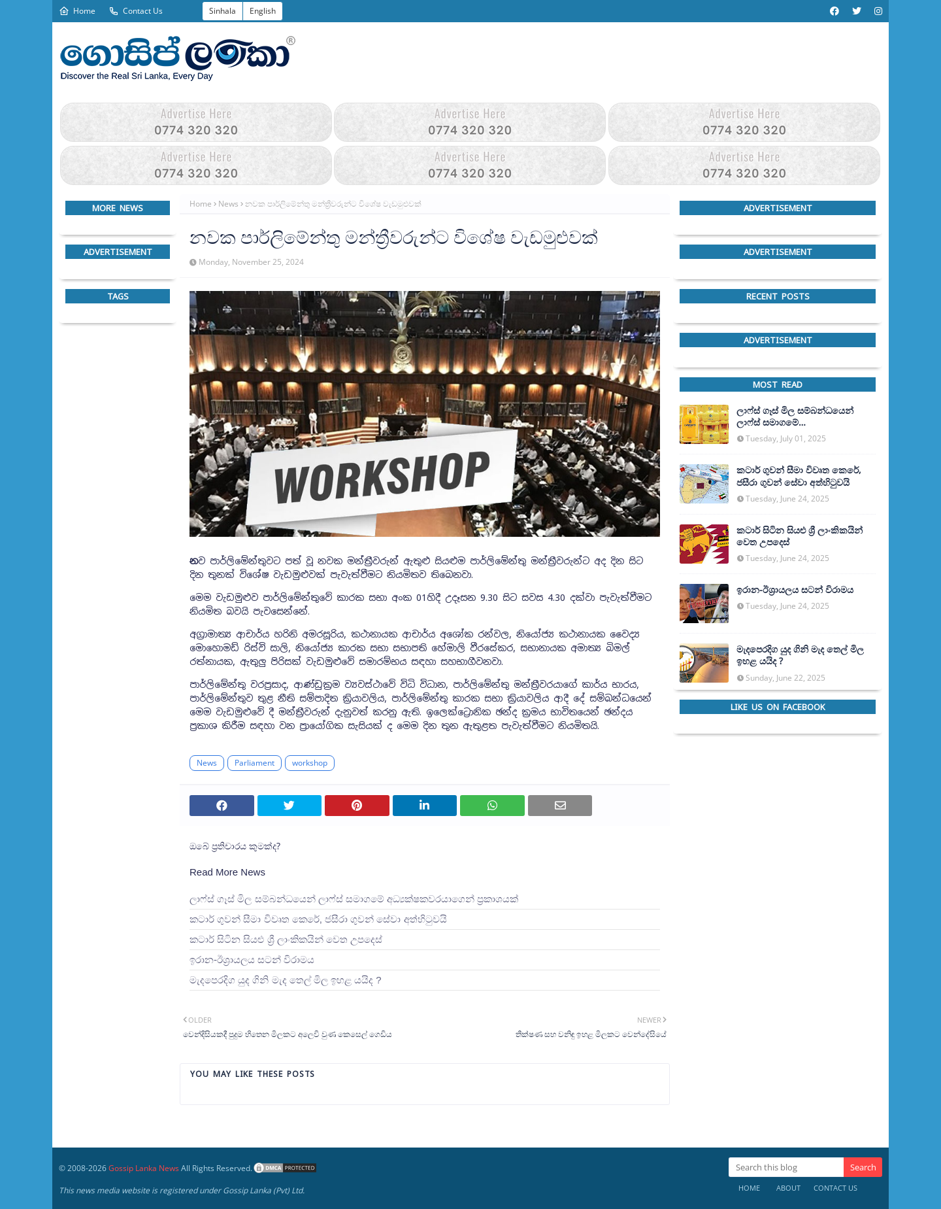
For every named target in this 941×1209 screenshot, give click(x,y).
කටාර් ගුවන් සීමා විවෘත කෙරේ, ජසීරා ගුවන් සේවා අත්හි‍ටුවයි (318, 919)
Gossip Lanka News (143, 1168)
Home (77, 10)
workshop (309, 762)
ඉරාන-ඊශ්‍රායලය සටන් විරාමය (252, 959)
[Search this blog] (786, 1167)
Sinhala (222, 10)
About (788, 1188)
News (228, 203)
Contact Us (135, 10)
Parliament (254, 762)
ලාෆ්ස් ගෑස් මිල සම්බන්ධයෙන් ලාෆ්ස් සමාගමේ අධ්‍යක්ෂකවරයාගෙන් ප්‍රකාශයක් (354, 898)
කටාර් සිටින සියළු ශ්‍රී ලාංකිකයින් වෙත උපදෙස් (286, 939)
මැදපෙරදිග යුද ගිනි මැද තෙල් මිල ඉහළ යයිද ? (286, 979)
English (263, 10)
